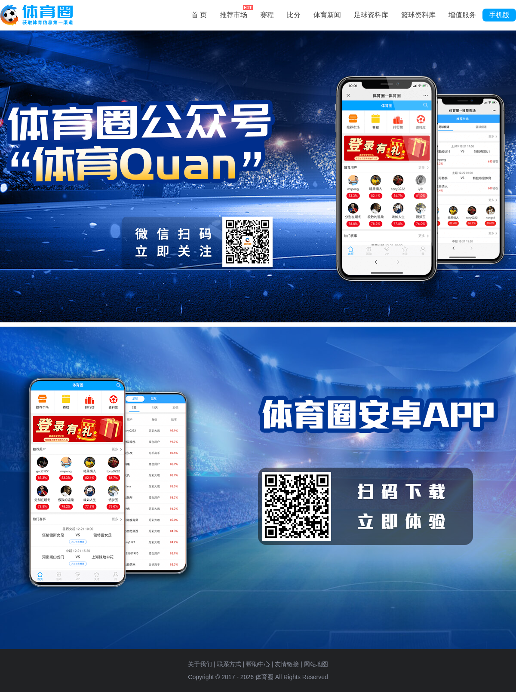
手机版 (499, 14)
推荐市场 (236, 13)
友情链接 (287, 664)
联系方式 (229, 664)
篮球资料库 (418, 14)
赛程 (267, 14)
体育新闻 (327, 14)
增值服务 (462, 14)
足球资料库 (371, 14)
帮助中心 (258, 664)
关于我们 (200, 664)
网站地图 (316, 664)
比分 (294, 14)
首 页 (199, 14)
